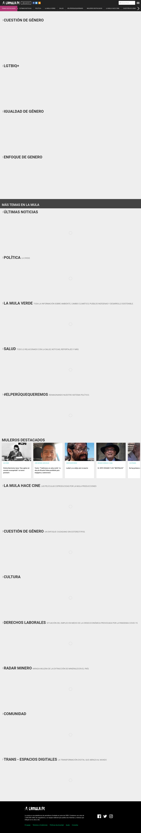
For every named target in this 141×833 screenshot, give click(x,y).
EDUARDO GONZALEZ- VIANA (105, 463)
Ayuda (68, 825)
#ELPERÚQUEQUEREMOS (75, 8)
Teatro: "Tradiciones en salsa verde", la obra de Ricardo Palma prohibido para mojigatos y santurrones (48, 470)
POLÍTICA (38, 8)
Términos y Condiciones (40, 825)
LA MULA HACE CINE (112, 8)
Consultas (75, 825)
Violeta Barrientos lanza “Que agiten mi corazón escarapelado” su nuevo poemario (16, 470)
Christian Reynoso (71, 463)
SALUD (61, 8)
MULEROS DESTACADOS (94, 8)
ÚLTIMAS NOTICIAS (25, 8)
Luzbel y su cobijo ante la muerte (77, 468)
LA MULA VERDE (50, 8)
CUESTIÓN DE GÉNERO (130, 8)
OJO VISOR (6, 463)
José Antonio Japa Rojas (42, 463)
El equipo (27, 825)
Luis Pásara (132, 463)
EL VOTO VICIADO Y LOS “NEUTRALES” (111, 468)
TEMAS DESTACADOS (8, 8)
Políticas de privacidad (57, 825)
